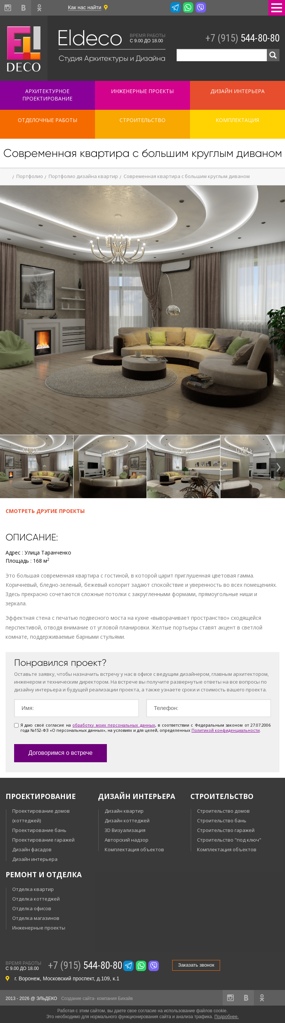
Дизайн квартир (124, 810)
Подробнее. (226, 1016)
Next (277, 467)
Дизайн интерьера (35, 859)
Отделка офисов (31, 908)
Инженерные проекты (38, 927)
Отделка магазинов (35, 918)
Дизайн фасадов (32, 849)
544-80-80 (242, 38)
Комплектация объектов (134, 849)
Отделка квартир (33, 889)
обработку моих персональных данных (113, 725)
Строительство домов (223, 810)
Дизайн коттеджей (127, 820)
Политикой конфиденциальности (225, 730)
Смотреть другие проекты (45, 510)
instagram (8, 8)
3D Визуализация (125, 830)
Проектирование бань (39, 830)
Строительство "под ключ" (229, 839)
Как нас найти (84, 7)
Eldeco (89, 38)
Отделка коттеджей (36, 898)
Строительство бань (221, 820)
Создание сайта (77, 998)
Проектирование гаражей (43, 839)
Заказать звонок (196, 965)
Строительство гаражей (226, 830)
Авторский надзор (126, 839)
